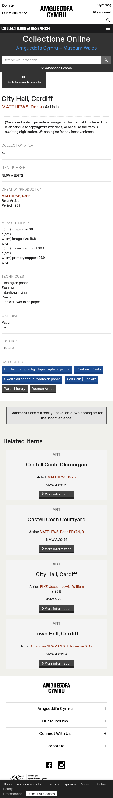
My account (102, 12)
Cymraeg (104, 5)
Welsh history (14, 389)
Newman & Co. (81, 646)
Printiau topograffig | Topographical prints (36, 369)
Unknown (38, 646)
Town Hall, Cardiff (56, 633)
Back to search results (23, 79)
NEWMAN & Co (58, 646)
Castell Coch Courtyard (56, 519)
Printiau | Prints (88, 369)
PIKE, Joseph (50, 586)
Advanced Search (56, 68)
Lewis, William (72, 586)
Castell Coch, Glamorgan (56, 464)
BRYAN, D (76, 532)
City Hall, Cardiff (56, 574)
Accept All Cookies (42, 794)
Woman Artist (43, 389)
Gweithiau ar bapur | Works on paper (32, 379)
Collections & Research (25, 28)
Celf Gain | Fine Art (81, 379)
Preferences (12, 794)
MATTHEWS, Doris (22, 106)
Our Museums (14, 13)
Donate (8, 5)
